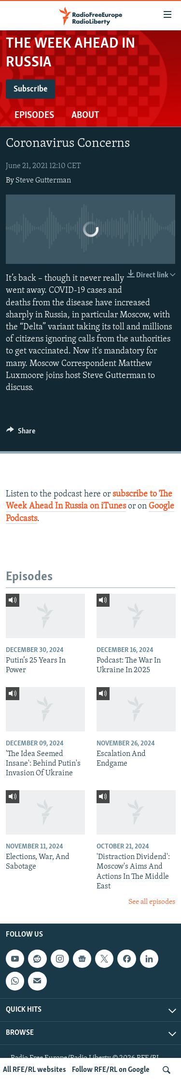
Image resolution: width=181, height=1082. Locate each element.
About (85, 115)
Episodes (34, 115)
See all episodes (151, 902)
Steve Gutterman (43, 180)
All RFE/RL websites (34, 1070)
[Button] (20, 433)
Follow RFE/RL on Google (111, 1070)
